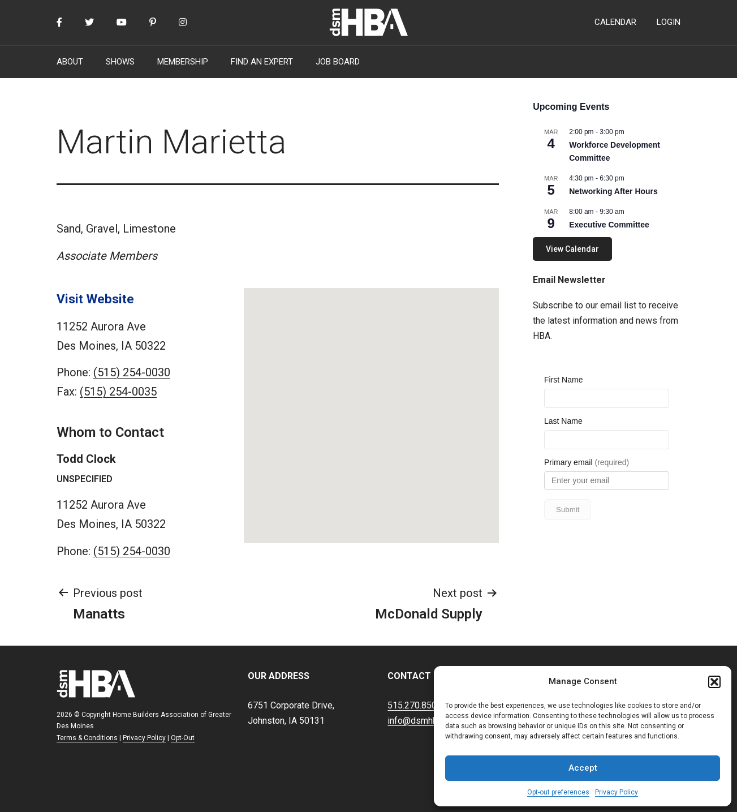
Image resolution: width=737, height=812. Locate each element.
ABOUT (70, 62)
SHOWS (120, 62)
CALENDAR (615, 22)
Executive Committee (609, 224)
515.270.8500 (414, 705)
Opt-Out (183, 738)
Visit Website (95, 298)
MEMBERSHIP (182, 62)
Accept (582, 768)
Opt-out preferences (558, 792)
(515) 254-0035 (118, 391)
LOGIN (668, 22)
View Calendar (572, 249)
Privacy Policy (616, 792)
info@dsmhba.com (424, 720)
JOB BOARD (338, 62)
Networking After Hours (613, 191)
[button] (714, 682)
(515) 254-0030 (131, 372)
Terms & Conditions (87, 738)
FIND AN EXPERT (262, 62)
